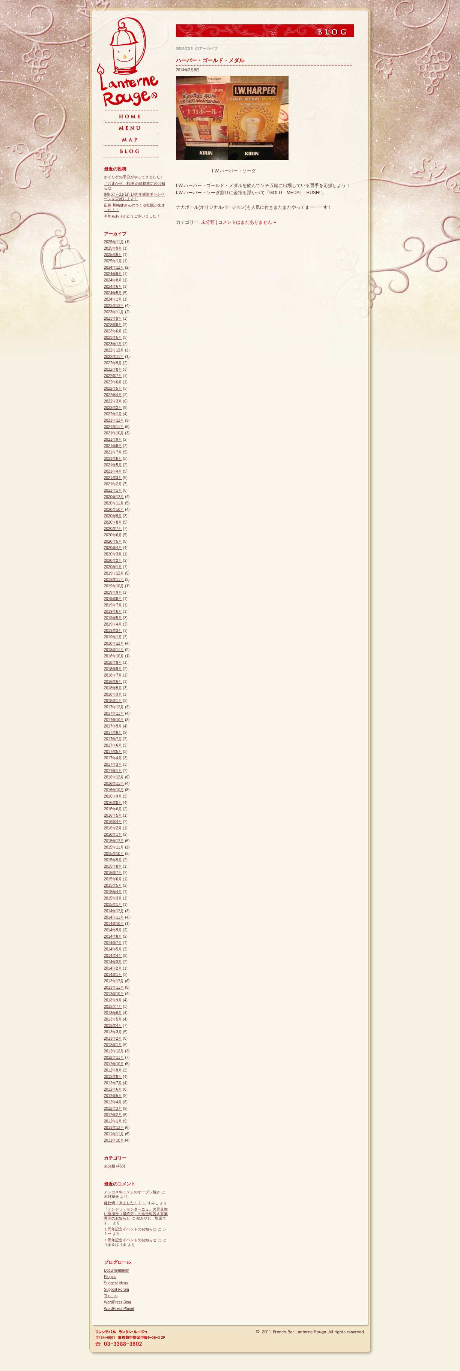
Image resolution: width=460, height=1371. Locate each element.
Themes (110, 1296)
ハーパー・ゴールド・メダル (210, 60)
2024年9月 (113, 274)
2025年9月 (113, 248)
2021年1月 (113, 490)
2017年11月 (114, 713)
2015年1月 (113, 905)
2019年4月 (113, 624)
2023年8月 (113, 325)
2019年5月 (113, 618)
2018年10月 (114, 656)
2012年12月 (114, 1051)
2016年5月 (113, 815)
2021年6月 (113, 459)
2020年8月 (113, 522)
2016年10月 (114, 790)
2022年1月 (113, 414)
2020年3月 (113, 554)
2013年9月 (113, 1000)
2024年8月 (113, 280)
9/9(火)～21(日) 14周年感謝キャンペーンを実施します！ (134, 196)
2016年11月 (114, 783)
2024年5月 (113, 293)
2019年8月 (113, 599)
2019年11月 (114, 580)
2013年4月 (113, 1026)
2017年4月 (113, 758)
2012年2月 (113, 1115)
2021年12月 (114, 420)
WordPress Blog (117, 1302)
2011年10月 (114, 1140)
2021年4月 (113, 471)
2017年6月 (113, 745)
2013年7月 (113, 1006)
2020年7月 (113, 529)
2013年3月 (113, 1032)
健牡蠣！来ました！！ (122, 1203)
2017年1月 (113, 771)
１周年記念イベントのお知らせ (130, 1229)
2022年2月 (113, 408)
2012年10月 (114, 1064)
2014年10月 (114, 924)
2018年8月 (113, 669)
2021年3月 (113, 478)
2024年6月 (113, 286)
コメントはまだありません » (247, 222)
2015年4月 (113, 892)
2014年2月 (113, 968)
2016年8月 (113, 803)
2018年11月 (114, 650)
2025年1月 (113, 261)
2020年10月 (114, 509)
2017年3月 (113, 764)
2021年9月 (113, 439)
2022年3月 (113, 401)
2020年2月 (113, 560)
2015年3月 (113, 898)
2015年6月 (113, 879)
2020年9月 (113, 516)
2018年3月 (113, 694)
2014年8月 (113, 936)
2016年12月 (114, 777)
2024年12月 (114, 267)
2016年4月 (113, 822)
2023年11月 (114, 312)
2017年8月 (113, 732)
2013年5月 (113, 1019)
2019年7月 (113, 605)
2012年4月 (113, 1102)
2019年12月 (114, 573)
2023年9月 (113, 318)
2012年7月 (113, 1083)
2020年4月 (113, 548)
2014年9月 (113, 930)
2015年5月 (113, 885)
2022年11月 (114, 357)
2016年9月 (113, 796)
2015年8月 (113, 866)
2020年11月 (114, 503)
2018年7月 (113, 675)
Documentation (116, 1270)
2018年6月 (113, 682)
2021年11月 (114, 427)
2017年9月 (113, 726)
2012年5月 (113, 1096)
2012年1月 (113, 1121)
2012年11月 (114, 1057)
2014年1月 (113, 975)
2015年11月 (114, 847)
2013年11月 (114, 987)
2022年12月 (114, 350)
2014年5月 (113, 949)
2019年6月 (113, 611)
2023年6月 (113, 331)
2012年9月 (113, 1070)
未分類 (208, 222)
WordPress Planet (119, 1309)
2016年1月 (113, 834)
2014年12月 (114, 911)
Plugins (110, 1277)
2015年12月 (114, 841)
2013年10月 (114, 994)
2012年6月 (113, 1089)
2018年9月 (113, 662)
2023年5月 (113, 337)
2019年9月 (113, 592)
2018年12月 (114, 643)
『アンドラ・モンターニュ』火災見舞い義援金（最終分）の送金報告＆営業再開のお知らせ (136, 1213)
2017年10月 (114, 720)
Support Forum (116, 1289)
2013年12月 (114, 981)
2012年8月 (113, 1077)
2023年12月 (114, 306)
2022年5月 (113, 388)
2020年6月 (113, 535)
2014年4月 (113, 955)
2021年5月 (113, 465)
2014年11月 (114, 917)
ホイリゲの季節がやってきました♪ (133, 177)
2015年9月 (113, 860)
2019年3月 (113, 631)
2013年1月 (113, 1045)
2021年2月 (113, 484)
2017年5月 (113, 752)
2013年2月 (113, 1038)
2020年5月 (113, 541)
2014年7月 (113, 943)
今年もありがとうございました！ (132, 216)
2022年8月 (113, 369)
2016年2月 (113, 828)
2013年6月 (113, 1013)
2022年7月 (113, 376)
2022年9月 (113, 363)
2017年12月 (114, 707)
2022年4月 (113, 395)
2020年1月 (113, 567)
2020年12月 (114, 497)
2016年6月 (113, 809)
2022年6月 (113, 382)
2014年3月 (113, 962)
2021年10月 (114, 433)
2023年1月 (113, 344)
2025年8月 (113, 255)
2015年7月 (113, 873)
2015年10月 (114, 854)
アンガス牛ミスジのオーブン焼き (132, 1192)
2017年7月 (113, 739)
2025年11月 (114, 242)
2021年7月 (113, 452)
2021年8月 (113, 446)
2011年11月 (114, 1134)
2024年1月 (113, 299)
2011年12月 (114, 1128)
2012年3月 (113, 1108)
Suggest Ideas (116, 1283)
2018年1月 (113, 701)
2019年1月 (113, 637)
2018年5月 (113, 688)
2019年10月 (114, 586)
